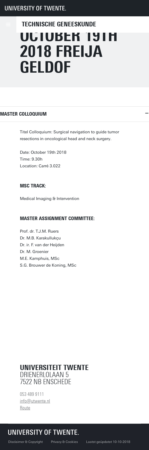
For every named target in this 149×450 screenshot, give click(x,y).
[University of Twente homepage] (35, 8)
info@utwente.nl (35, 401)
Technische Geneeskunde (59, 24)
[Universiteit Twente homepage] (43, 432)
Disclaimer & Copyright (25, 442)
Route (25, 408)
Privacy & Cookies (64, 442)
